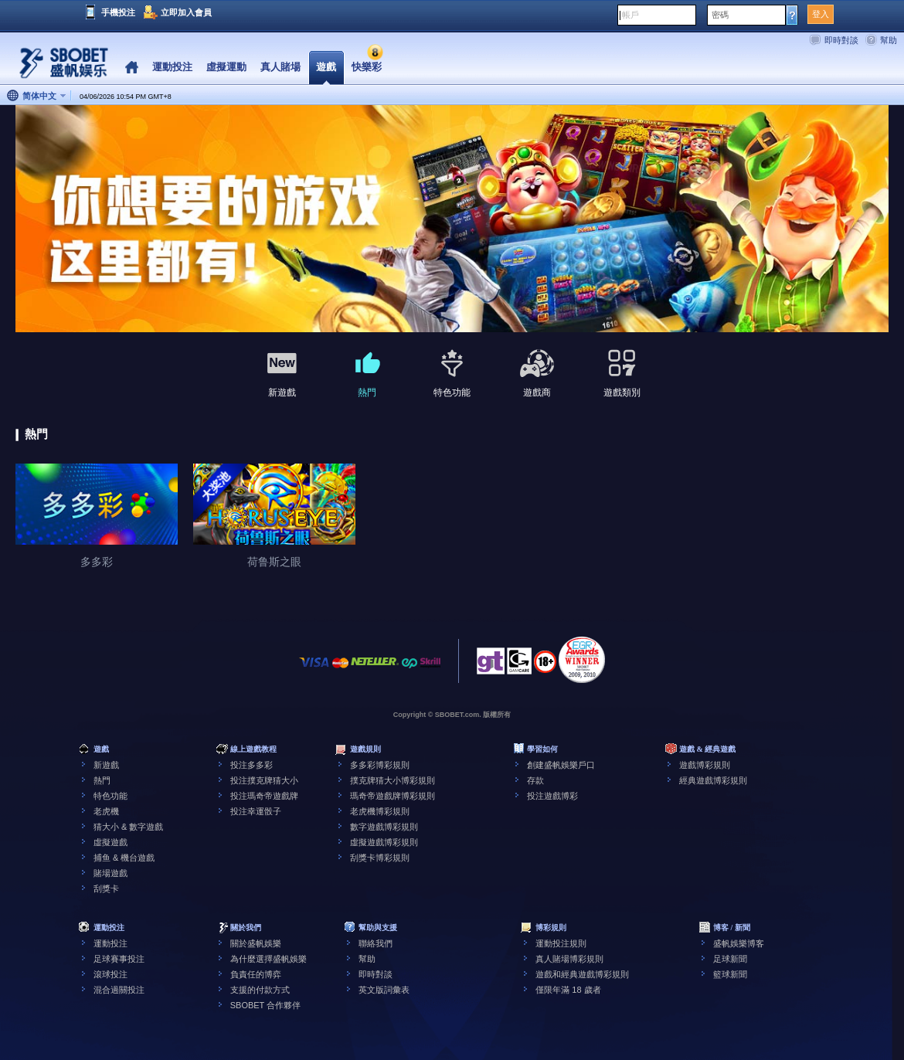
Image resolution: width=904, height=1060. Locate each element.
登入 (820, 14)
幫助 (888, 40)
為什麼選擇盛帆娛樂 (268, 958)
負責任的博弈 (255, 974)
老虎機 (106, 811)
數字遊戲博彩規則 (384, 826)
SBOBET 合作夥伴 (265, 1005)
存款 (535, 780)
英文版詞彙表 (384, 989)
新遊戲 (106, 765)
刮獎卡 (106, 888)
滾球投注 (110, 974)
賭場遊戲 (110, 873)
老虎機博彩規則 (380, 811)
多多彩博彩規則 (380, 765)
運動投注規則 (560, 943)
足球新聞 (730, 958)
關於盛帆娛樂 (255, 943)
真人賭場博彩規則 (569, 958)
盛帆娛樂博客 (738, 943)
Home (131, 67)
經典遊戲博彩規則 (713, 780)
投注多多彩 (251, 765)
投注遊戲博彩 (552, 795)
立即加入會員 (186, 12)
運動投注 (110, 943)
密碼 (720, 14)
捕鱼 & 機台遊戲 (124, 857)
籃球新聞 (730, 974)
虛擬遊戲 (110, 842)
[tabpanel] (452, 219)
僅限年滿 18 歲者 (567, 989)
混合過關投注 (118, 989)
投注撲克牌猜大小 (264, 780)
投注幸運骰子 (255, 811)
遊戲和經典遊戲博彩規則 (582, 974)
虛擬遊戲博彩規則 (384, 842)
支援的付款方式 (260, 989)
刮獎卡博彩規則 (380, 857)
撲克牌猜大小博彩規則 (392, 780)
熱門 (101, 780)
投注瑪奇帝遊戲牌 (264, 795)
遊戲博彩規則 (704, 765)
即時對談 (841, 40)
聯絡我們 (376, 943)
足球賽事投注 (118, 958)
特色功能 (110, 795)
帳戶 (630, 14)
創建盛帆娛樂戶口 (561, 765)
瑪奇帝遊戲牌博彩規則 (392, 795)
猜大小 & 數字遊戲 (128, 826)
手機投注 (118, 12)
